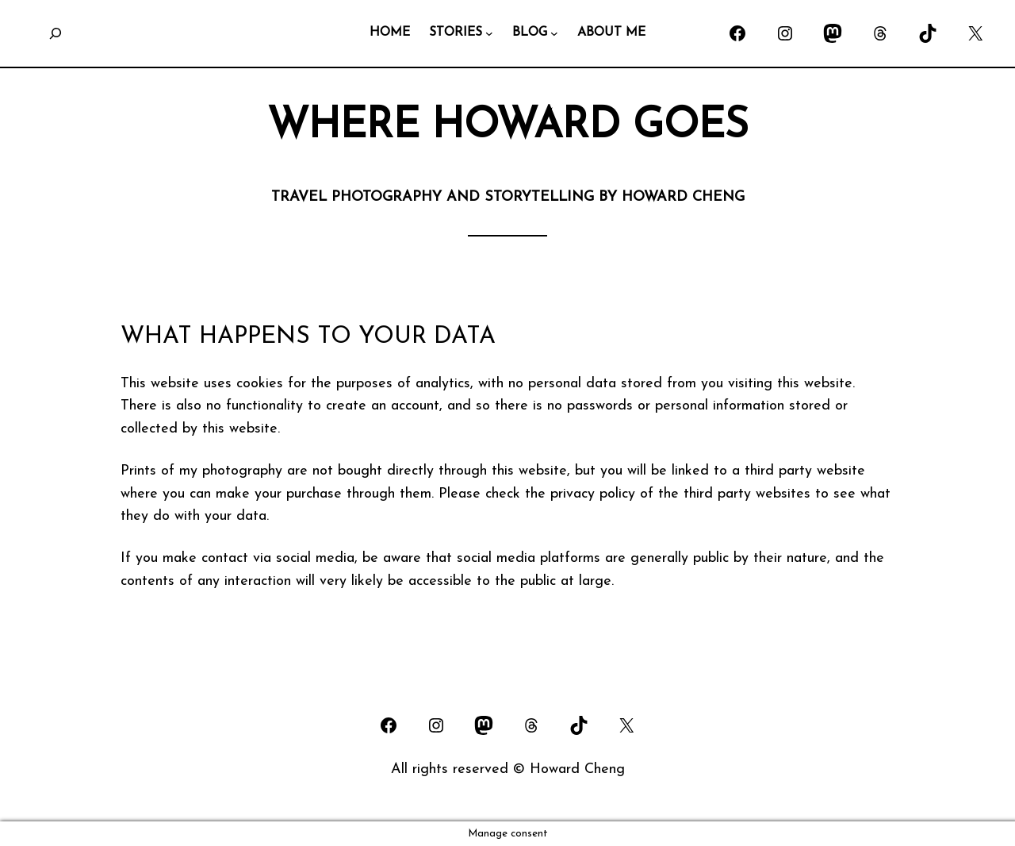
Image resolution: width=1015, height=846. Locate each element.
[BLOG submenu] (554, 33)
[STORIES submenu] (489, 33)
